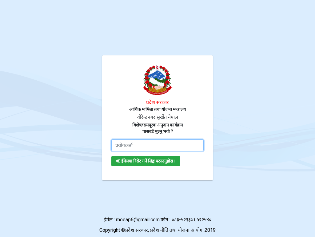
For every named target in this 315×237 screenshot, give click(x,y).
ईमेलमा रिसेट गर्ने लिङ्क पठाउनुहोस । (145, 161)
